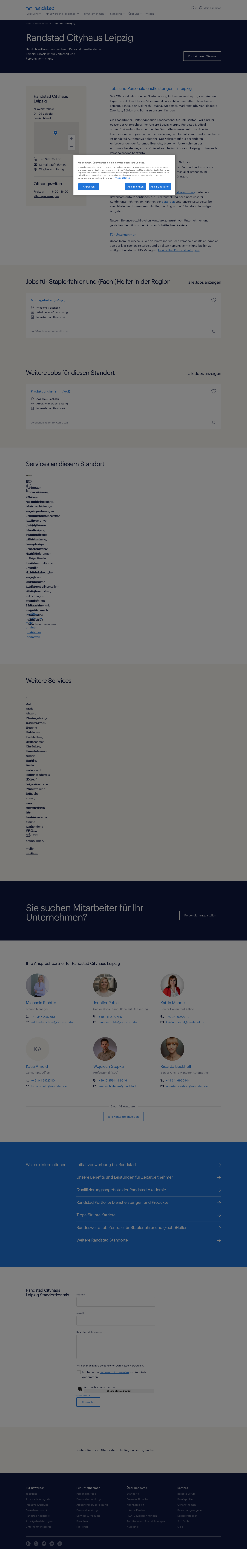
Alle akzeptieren (159, 186)
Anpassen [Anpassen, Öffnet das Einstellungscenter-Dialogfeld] (89, 186)
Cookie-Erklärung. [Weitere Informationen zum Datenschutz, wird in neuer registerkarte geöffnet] (122, 178)
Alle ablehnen (135, 186)
